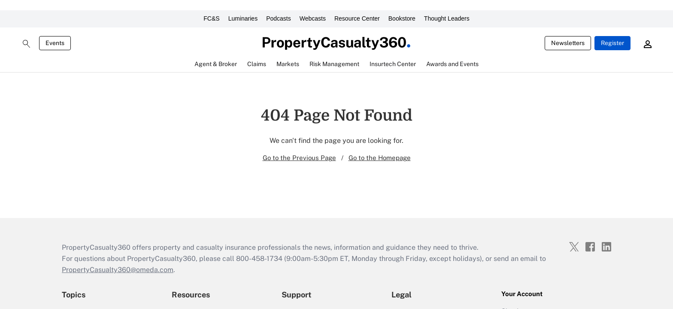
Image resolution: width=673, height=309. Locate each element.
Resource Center (357, 18)
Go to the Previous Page (299, 157)
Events (54, 42)
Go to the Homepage (380, 157)
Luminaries (243, 18)
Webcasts (313, 18)
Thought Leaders (447, 18)
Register (612, 42)
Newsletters (568, 42)
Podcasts (278, 18)
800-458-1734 (259, 258)
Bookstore (401, 18)
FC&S (211, 18)
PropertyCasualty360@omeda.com (117, 270)
